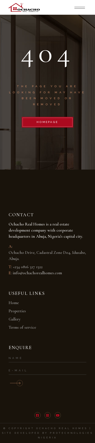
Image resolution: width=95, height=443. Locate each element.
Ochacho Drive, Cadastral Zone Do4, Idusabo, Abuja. (47, 255)
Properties (17, 311)
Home (14, 302)
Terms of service (22, 327)
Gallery (15, 319)
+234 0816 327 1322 (28, 266)
